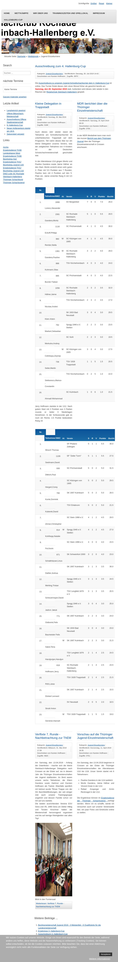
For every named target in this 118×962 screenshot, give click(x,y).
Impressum (99, 13)
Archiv (6, 147)
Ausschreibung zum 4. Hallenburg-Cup (60, 66)
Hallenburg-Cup (13, 20)
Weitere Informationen (99, 959)
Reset (101, 3)
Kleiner (109, 3)
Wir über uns (40, 13)
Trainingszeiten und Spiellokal (70, 13)
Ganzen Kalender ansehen (14, 97)
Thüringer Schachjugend (13, 182)
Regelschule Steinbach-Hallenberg (62, 92)
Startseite (21, 56)
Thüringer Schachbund (13, 179)
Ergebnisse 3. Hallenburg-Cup (51, 931)
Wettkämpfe (21, 13)
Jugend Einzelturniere (54, 74)
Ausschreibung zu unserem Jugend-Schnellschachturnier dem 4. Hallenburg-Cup (74, 83)
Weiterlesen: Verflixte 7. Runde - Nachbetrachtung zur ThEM (50, 905)
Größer (93, 3)
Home (7, 13)
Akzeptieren (105, 954)
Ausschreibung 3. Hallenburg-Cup (53, 934)
